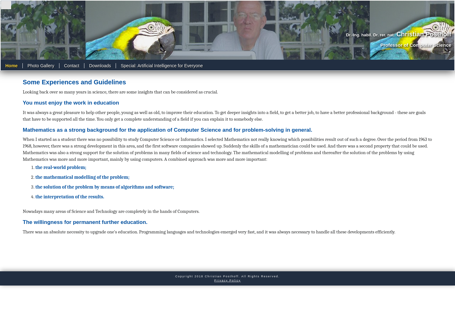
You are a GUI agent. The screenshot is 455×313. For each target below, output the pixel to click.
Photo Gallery (40, 65)
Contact (71, 65)
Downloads (100, 65)
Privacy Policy (227, 280)
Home (11, 65)
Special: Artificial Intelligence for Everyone (162, 65)
